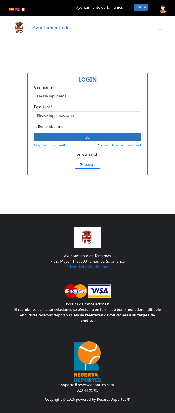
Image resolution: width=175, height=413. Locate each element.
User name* (44, 87)
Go (87, 137)
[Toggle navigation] (160, 27)
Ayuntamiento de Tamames (99, 7)
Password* (43, 106)
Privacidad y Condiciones (87, 266)
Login (141, 7)
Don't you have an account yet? (119, 145)
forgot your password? (49, 145)
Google (87, 164)
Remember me (50, 126)
